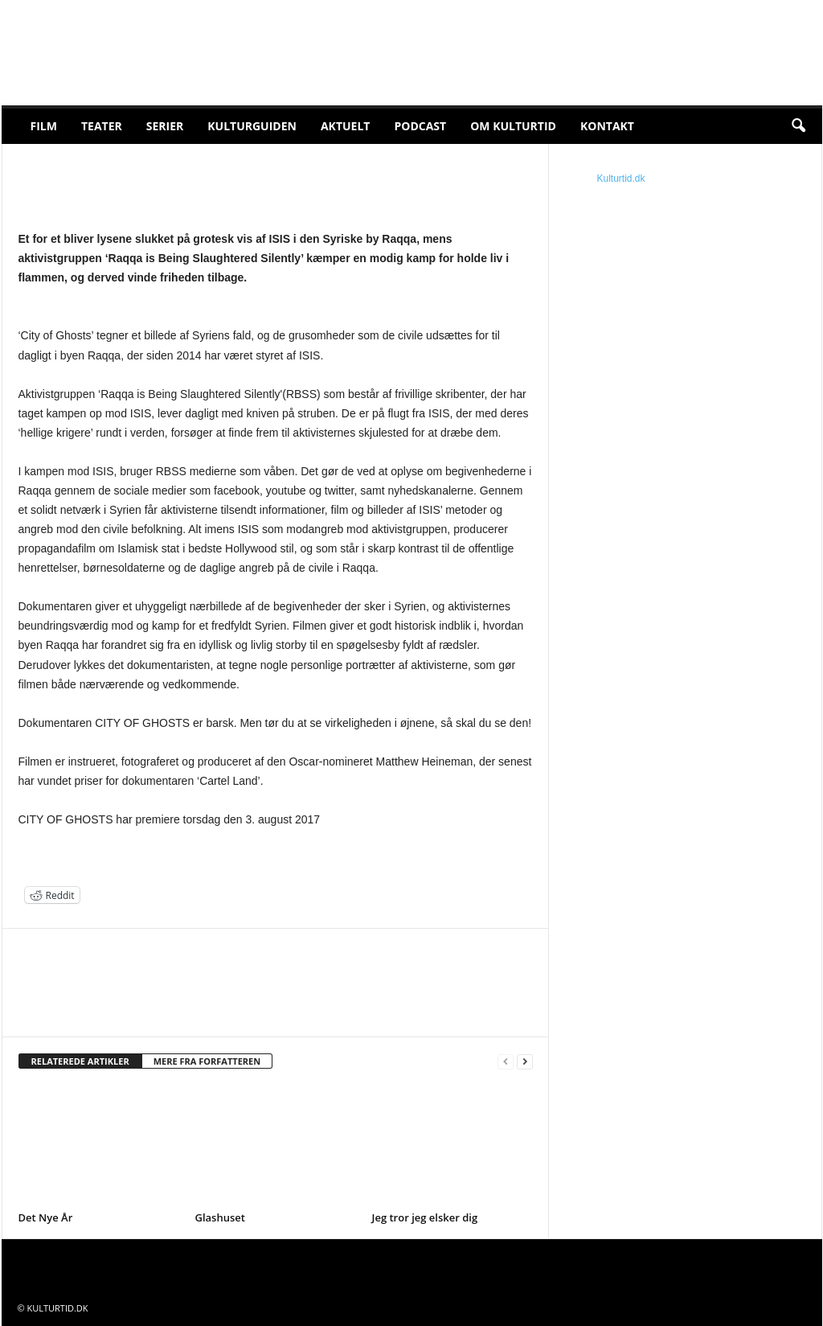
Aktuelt (346, 125)
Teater (101, 125)
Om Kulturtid (513, 125)
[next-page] (525, 1061)
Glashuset (220, 1217)
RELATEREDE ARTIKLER (80, 1061)
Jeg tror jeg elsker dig (425, 1217)
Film (44, 125)
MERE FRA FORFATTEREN (207, 1061)
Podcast (420, 125)
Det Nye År (45, 1217)
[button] (798, 126)
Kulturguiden (252, 125)
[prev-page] (505, 1061)
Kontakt (607, 125)
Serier (165, 125)
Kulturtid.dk (621, 178)
